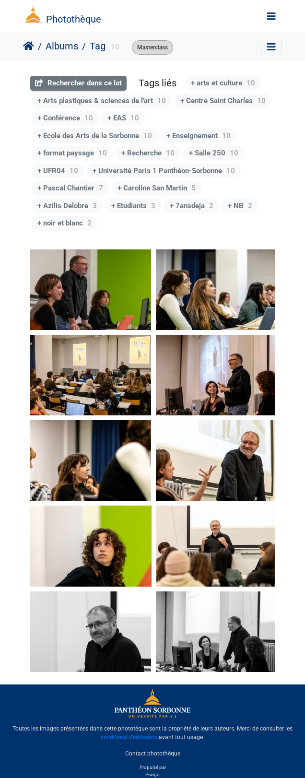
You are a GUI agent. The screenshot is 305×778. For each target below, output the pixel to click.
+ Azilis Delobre (67, 205)
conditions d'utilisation (129, 737)
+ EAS (123, 118)
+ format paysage (72, 153)
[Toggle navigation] (271, 16)
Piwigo (152, 774)
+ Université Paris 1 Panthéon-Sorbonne (164, 170)
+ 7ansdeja (191, 205)
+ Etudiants (133, 205)
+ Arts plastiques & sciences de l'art (101, 100)
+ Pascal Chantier (70, 188)
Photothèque (73, 19)
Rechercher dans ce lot (78, 83)
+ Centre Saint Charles (223, 100)
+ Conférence (65, 118)
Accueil (28, 46)
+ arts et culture (223, 83)
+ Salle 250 (213, 153)
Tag (98, 46)
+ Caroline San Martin (156, 188)
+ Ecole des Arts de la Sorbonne (94, 135)
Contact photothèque (152, 753)
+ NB (240, 205)
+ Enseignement (198, 135)
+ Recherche (148, 153)
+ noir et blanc (64, 223)
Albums (62, 46)
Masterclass (152, 47)
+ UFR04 (57, 170)
